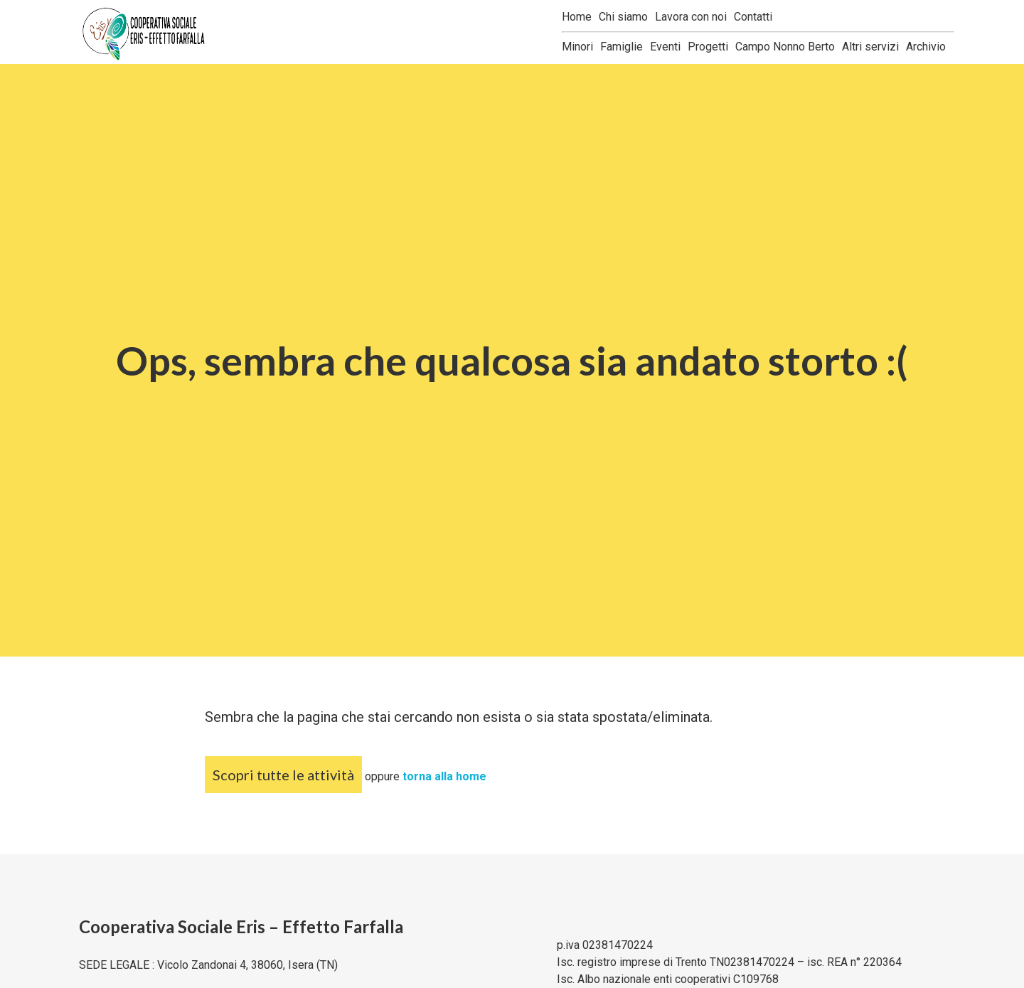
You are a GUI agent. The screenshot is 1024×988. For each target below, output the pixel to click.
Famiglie (621, 46)
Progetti (708, 46)
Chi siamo (623, 16)
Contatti (753, 16)
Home (577, 16)
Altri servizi (870, 46)
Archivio (926, 46)
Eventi (665, 46)
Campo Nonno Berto (785, 46)
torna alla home (444, 776)
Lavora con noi (691, 16)
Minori (577, 46)
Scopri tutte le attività (283, 774)
